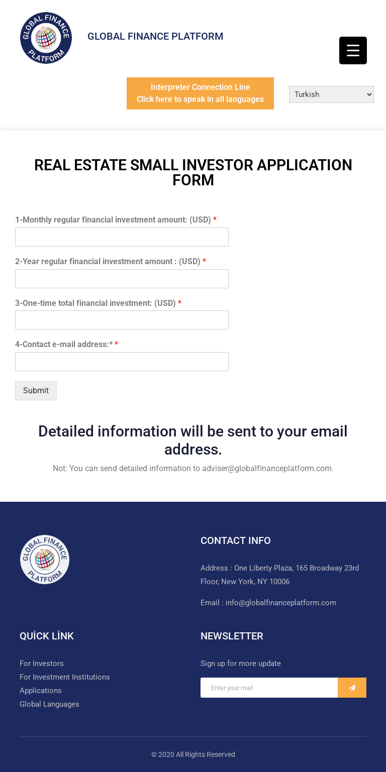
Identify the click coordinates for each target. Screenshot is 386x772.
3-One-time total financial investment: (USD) (98, 303)
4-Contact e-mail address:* (66, 344)
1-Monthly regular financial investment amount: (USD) (116, 220)
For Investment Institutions (65, 677)
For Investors (42, 663)
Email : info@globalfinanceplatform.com (268, 602)
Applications (41, 690)
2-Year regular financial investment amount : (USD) (110, 261)
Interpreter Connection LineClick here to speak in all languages (200, 93)
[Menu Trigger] (353, 50)
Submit (36, 390)
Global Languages (49, 704)
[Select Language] (331, 94)
